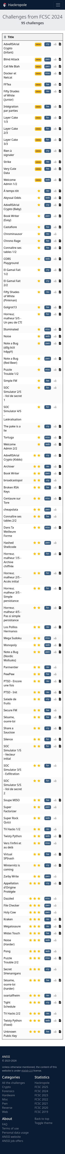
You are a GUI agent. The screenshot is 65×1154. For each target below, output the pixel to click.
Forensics (8, 1091)
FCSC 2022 (41, 1099)
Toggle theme (44, 1123)
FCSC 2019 (41, 1112)
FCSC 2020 (41, 1108)
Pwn (5, 1103)
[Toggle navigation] (58, 4)
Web (5, 1112)
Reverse (7, 1108)
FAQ (4, 1124)
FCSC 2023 (41, 1095)
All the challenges (13, 1083)
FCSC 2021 (41, 1103)
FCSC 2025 (41, 1087)
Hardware (8, 1095)
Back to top (42, 1119)
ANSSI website (11, 1137)
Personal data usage (15, 1132)
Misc (5, 1099)
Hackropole (14, 4)
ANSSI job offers (12, 1141)
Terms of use (10, 1128)
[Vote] (56, 44)
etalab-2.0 (27, 1070)
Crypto (6, 1087)
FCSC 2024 (41, 1091)
